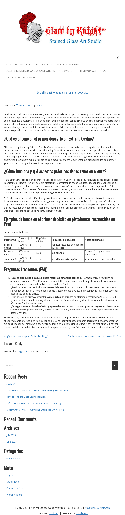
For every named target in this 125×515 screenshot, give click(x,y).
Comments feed (14, 488)
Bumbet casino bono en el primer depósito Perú (94, 336)
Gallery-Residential (68, 64)
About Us (11, 64)
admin (40, 105)
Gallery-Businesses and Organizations (30, 70)
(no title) (10, 383)
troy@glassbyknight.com (98, 507)
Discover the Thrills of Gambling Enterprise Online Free (35, 409)
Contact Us (13, 77)
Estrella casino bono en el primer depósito (62, 92)
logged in (23, 351)
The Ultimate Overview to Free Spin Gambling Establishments (38, 390)
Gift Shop (29, 77)
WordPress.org (14, 494)
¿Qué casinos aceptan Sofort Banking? (26, 336)
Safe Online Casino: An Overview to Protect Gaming (33, 403)
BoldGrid (53, 513)
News (103, 70)
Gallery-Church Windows (36, 64)
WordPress (82, 513)
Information (67, 70)
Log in (9, 475)
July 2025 (11, 435)
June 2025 (11, 441)
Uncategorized (14, 458)
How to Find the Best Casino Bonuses (26, 396)
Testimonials (88, 70)
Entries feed (12, 481)
